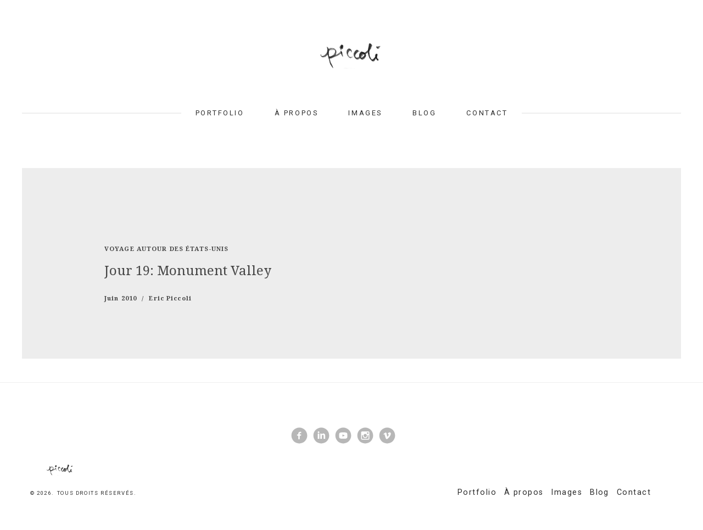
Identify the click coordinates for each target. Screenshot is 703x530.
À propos (296, 113)
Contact (486, 113)
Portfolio (220, 113)
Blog (424, 113)
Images (365, 113)
